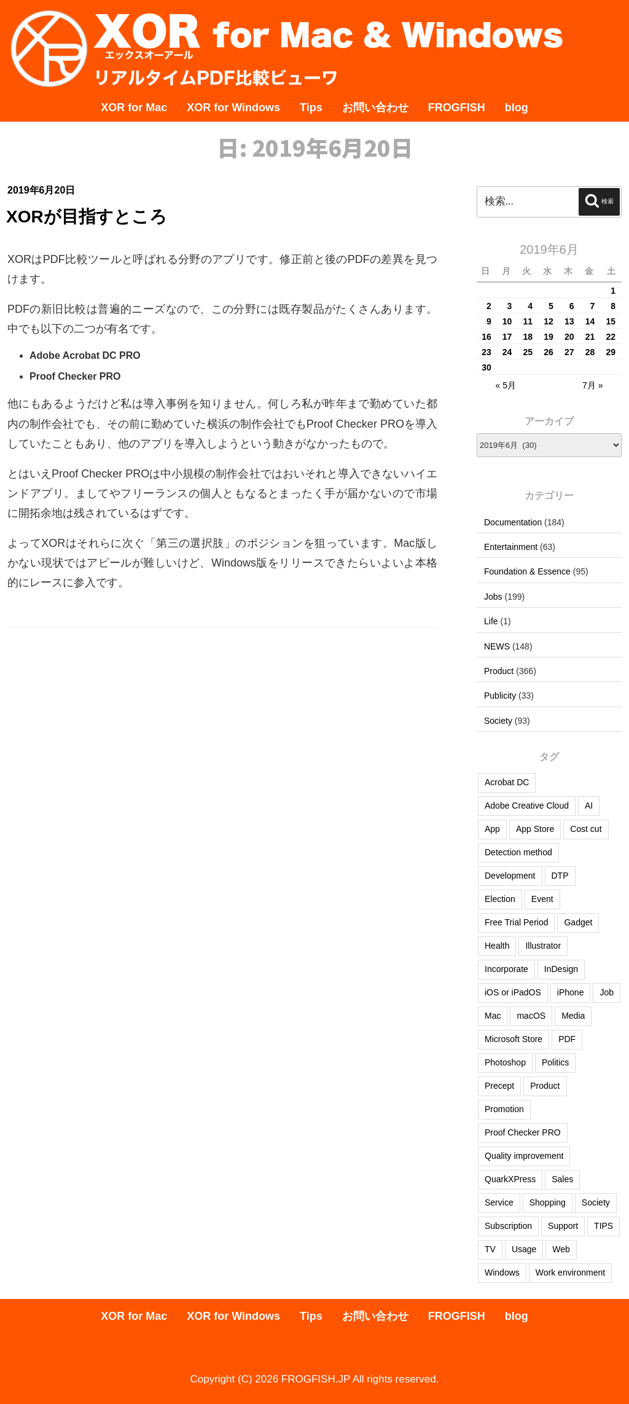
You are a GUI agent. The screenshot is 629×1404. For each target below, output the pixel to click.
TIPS (603, 1226)
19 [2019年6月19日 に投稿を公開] (548, 337)
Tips (311, 107)
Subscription (508, 1226)
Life (491, 621)
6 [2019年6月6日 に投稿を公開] (571, 306)
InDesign (561, 969)
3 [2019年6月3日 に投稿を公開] (509, 306)
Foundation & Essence (527, 571)
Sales (562, 1179)
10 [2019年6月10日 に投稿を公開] (507, 321)
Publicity (500, 695)
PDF (567, 1039)
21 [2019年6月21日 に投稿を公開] (590, 337)
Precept (499, 1086)
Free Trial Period (516, 922)
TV (490, 1249)
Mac (493, 1016)
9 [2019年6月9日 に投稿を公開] (488, 321)
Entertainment (510, 547)
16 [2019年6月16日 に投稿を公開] (486, 337)
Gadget (578, 922)
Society (498, 721)
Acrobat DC (507, 782)
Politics (555, 1062)
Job (607, 992)
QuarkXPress (510, 1179)
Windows (502, 1272)
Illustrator (543, 946)
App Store (535, 829)
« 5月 (505, 385)
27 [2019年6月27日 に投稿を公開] (569, 352)
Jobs (493, 597)
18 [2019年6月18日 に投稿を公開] (528, 337)
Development (510, 875)
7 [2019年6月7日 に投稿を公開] (592, 306)
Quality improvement (524, 1156)
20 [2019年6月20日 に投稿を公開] (569, 337)
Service (499, 1202)
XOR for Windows (233, 107)
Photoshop (505, 1062)
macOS (531, 1016)
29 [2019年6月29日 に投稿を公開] (610, 352)
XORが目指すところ (86, 216)
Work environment (570, 1272)
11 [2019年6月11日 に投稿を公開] (528, 321)
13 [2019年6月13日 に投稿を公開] (569, 321)
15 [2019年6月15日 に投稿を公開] (610, 321)
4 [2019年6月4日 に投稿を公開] (530, 306)
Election (500, 899)
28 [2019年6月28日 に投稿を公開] (590, 352)
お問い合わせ (375, 107)
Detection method (518, 852)
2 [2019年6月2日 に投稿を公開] (488, 306)
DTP (560, 875)
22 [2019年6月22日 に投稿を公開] (610, 337)
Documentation (513, 522)
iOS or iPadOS (513, 992)
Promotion (504, 1109)
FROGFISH (456, 107)
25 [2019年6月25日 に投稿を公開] (528, 352)
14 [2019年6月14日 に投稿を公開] (590, 321)
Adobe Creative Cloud (527, 805)
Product (499, 671)
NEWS (497, 646)
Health (497, 946)
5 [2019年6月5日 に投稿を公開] (551, 306)
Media (573, 1016)
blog (516, 107)
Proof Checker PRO (523, 1132)
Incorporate (506, 969)
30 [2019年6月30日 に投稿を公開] (486, 367)
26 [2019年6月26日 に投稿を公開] (548, 352)
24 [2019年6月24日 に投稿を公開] (507, 352)
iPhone (570, 992)
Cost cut (585, 829)
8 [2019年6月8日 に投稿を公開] (613, 306)
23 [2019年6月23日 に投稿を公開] (486, 352)
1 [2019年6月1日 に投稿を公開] (613, 291)
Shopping (547, 1202)
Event (542, 899)
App (492, 829)
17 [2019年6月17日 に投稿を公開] (507, 337)
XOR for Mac (134, 107)
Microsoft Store (513, 1039)
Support (563, 1226)
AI (589, 805)
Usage (524, 1249)
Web (561, 1249)
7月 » (592, 385)
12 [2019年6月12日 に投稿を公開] (548, 321)
